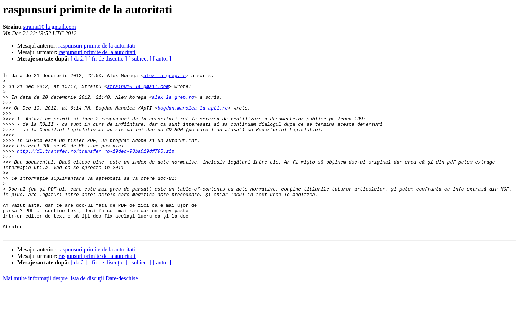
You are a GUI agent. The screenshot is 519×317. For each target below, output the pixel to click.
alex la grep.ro (164, 76)
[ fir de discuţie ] (107, 58)
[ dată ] (79, 58)
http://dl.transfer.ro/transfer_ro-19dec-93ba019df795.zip (95, 167)
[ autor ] (162, 58)
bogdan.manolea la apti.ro (193, 115)
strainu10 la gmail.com (49, 27)
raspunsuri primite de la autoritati (96, 46)
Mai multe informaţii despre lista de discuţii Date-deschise (70, 311)
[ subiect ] (139, 58)
